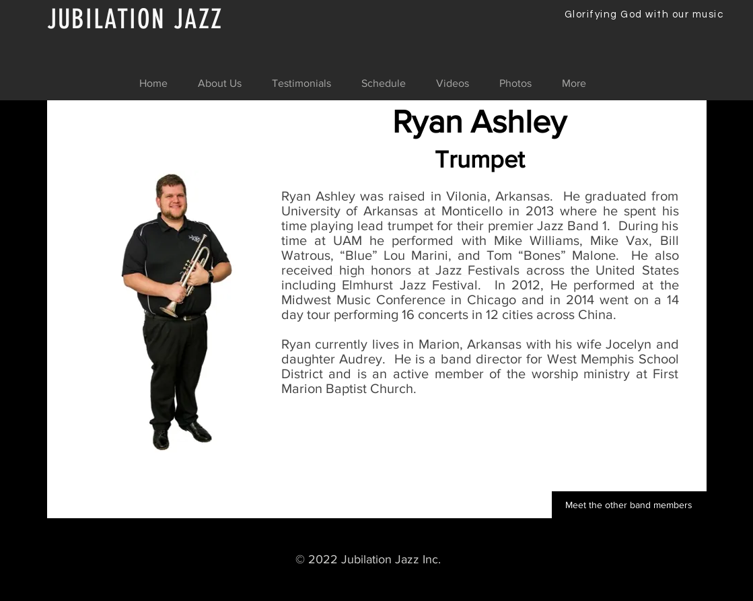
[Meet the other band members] (629, 504)
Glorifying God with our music (644, 14)
